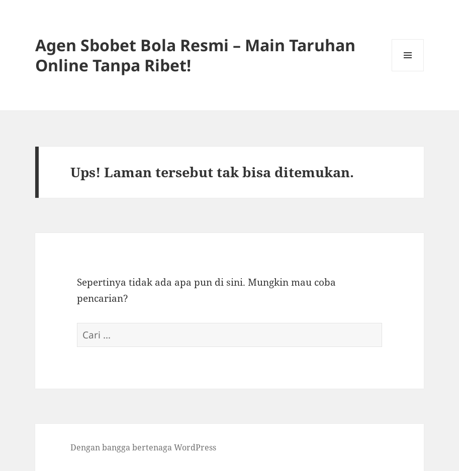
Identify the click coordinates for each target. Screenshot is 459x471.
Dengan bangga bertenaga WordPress (143, 447)
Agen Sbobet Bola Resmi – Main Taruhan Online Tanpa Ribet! (195, 55)
